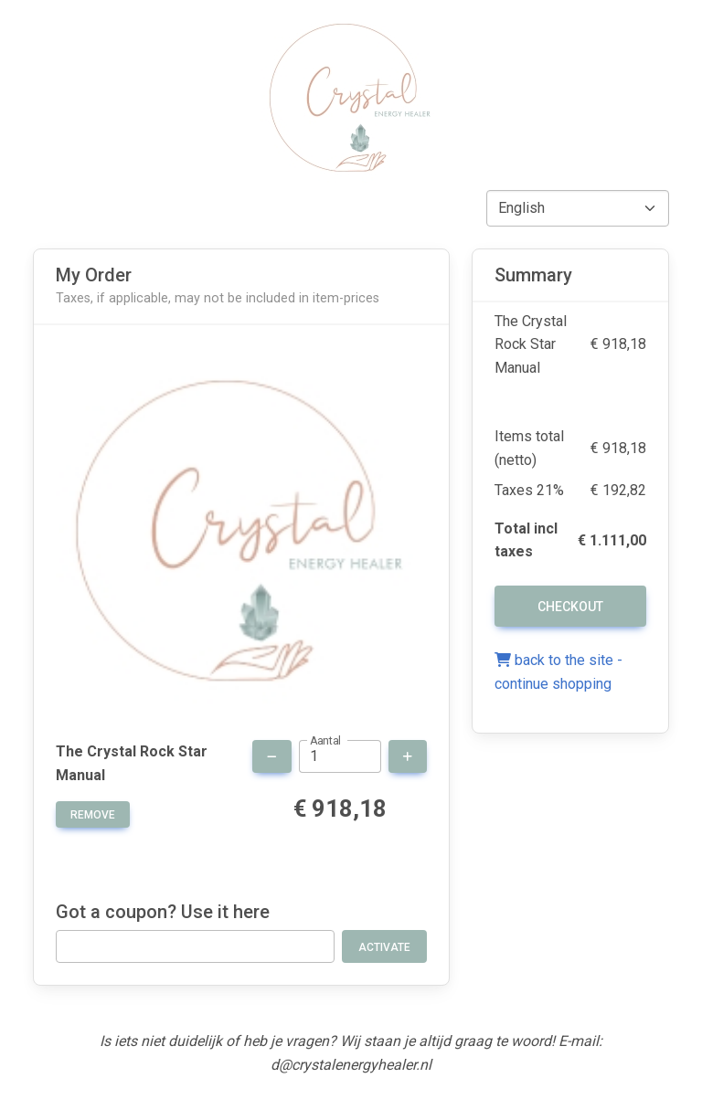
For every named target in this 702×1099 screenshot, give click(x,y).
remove (92, 814)
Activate (384, 947)
